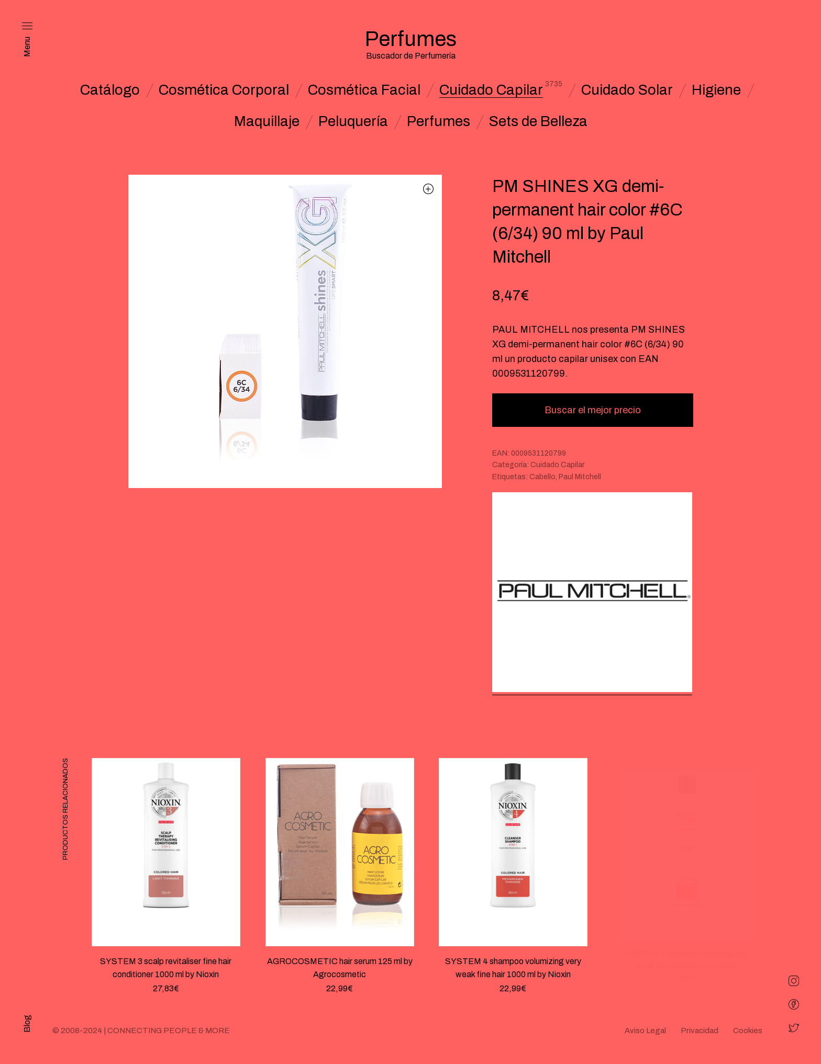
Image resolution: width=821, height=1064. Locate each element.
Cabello (542, 477)
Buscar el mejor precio (593, 410)
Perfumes (438, 121)
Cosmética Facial (364, 90)
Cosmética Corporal (224, 90)
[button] (428, 189)
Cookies (747, 1030)
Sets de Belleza (538, 121)
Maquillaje (266, 121)
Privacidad (699, 1030)
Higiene (716, 90)
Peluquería (353, 121)
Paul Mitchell (580, 477)
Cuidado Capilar (491, 90)
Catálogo (110, 90)
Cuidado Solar (627, 90)
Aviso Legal (645, 1030)
